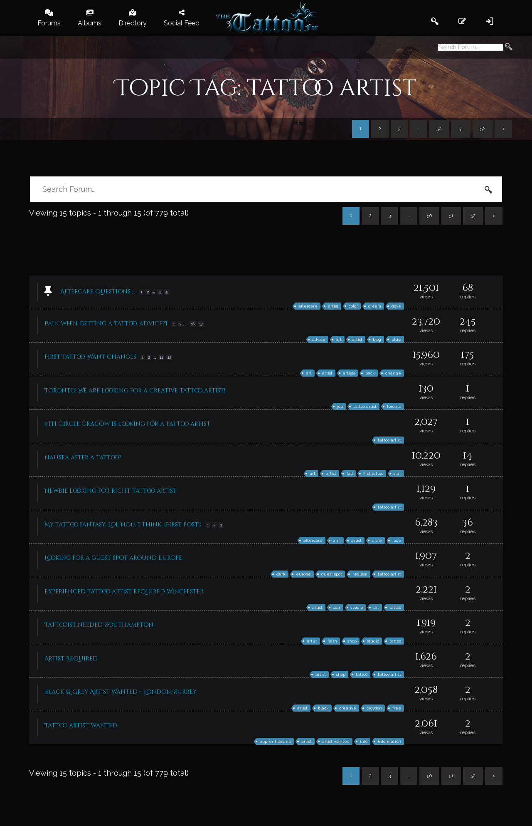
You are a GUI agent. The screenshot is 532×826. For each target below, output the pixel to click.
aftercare (308, 306)
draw (377, 540)
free (396, 708)
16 (193, 324)
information (389, 741)
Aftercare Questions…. (97, 291)
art (339, 339)
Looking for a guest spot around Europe (113, 558)
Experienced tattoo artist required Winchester (124, 591)
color (353, 306)
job (340, 406)
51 (460, 128)
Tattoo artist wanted (80, 725)
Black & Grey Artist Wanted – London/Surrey (120, 692)
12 (169, 357)
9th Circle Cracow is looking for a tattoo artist (127, 424)
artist (333, 306)
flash (332, 641)
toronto (394, 406)
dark (281, 574)
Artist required (71, 658)
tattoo (395, 607)
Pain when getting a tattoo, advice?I (105, 323)
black (323, 708)
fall (350, 473)
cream (374, 306)
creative (347, 708)
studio (357, 607)
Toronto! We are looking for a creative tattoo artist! (134, 390)
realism (359, 574)
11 (161, 357)
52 (482, 128)
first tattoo (373, 473)
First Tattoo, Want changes (90, 357)
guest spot (331, 574)
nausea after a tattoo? (82, 457)
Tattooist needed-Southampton (98, 625)
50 (438, 128)
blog (377, 339)
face (396, 540)
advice (318, 339)
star (397, 473)
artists (349, 373)
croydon (374, 708)
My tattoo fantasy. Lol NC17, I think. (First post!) (123, 524)
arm (337, 540)
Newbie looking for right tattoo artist (110, 491)
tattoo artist (365, 406)
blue (396, 339)
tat (376, 607)
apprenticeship (275, 741)
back (370, 373)
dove (396, 306)
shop (352, 641)
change (393, 373)
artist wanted (336, 741)
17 (201, 324)
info (363, 741)
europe (303, 574)
